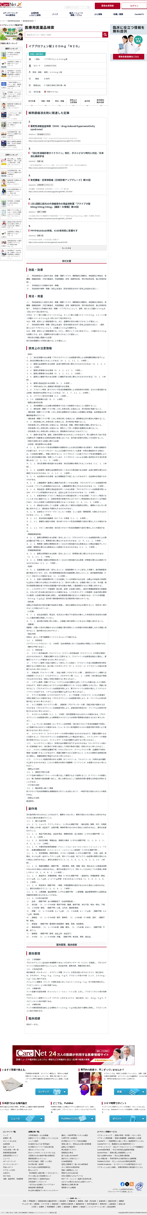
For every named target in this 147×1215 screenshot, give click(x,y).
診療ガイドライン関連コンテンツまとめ (43, 1138)
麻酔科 (75, 1207)
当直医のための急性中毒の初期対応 (41, 1156)
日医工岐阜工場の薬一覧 (56, 85)
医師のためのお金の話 (69, 1173)
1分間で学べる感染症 (69, 1138)
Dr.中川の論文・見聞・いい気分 (40, 1161)
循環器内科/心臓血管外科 (47, 1201)
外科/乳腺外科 (92, 1204)
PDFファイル (52, 91)
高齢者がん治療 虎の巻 (70, 1185)
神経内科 (55, 1204)
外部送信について (34, 1212)
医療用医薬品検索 (14, 21)
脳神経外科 (80, 1204)
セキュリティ (44, 1212)
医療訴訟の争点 (67, 1153)
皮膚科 (41, 1207)
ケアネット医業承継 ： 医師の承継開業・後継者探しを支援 (119, 1138)
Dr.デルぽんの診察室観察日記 (39, 1167)
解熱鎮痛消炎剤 (28, 21)
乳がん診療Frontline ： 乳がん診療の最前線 (113, 1156)
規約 (16, 1212)
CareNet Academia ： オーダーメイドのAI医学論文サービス (119, 1164)
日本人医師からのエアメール (72, 1176)
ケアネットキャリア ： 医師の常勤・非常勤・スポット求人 (119, 1135)
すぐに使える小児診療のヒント (40, 1176)
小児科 (33, 1207)
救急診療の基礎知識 (35, 1187)
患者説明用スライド (10, 1156)
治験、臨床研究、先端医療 (13, 1179)
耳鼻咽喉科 (51, 1207)
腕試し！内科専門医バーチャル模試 (74, 1135)
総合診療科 (111, 1207)
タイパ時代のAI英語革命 (70, 1167)
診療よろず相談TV (68, 1147)
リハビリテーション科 (96, 1207)
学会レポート (8, 1167)
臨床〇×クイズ (8, 1147)
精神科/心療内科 (67, 1204)
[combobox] (63, 34)
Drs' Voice (7, 1176)
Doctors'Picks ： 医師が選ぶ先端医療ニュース (114, 1153)
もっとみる (66, 248)
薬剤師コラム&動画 (68, 1187)
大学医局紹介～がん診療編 (38, 1135)
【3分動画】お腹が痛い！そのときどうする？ (44, 1173)
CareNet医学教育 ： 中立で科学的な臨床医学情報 (115, 1150)
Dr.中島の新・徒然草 (36, 1164)
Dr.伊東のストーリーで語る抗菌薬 (74, 1141)
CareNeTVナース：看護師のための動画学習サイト (116, 1144)
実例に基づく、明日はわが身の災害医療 (76, 1144)
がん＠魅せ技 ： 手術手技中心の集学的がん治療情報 (116, 1158)
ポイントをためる (9, 1141)
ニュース (6, 1158)
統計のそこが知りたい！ (70, 1158)
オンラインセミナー (10, 1164)
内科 (24, 1201)
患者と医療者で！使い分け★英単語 (74, 1164)
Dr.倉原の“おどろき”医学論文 (39, 1144)
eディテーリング (9, 1161)
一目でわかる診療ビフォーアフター (41, 1185)
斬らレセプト (33, 1170)
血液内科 (102, 1201)
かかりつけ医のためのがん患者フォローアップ (77, 1182)
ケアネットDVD (9, 1170)
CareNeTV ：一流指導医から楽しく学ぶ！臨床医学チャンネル (120, 1141)
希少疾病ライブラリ (68, 1150)
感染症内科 (112, 1201)
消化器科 (62, 1201)
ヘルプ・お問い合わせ (7, 1212)
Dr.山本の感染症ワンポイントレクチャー (43, 1190)
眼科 (59, 1207)
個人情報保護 (23, 1212)
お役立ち (6, 1173)
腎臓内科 (72, 1201)
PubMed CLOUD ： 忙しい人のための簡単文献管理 (116, 1161)
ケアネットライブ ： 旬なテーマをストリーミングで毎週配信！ (121, 1147)
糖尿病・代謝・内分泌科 (87, 1201)
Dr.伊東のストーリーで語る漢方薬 (41, 1147)
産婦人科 (122, 1204)
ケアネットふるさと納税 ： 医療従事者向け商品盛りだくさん (120, 1167)
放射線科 (67, 1207)
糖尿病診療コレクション (37, 1158)
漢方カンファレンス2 (36, 1150)
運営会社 (52, 1212)
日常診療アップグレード (37, 1182)
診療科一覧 (7, 1138)
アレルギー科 (27, 1204)
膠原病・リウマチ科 (41, 1204)
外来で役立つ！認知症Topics (39, 1179)
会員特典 (6, 1144)
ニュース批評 (33, 1141)
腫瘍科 (121, 1201)
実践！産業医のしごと (69, 1170)
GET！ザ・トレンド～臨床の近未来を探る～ (77, 1179)
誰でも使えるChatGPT (69, 1156)
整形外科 (103, 1204)
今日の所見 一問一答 (11, 1150)
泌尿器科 (112, 1204)
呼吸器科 (32, 1201)
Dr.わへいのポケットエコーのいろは (41, 1153)
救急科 (83, 1207)
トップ (2, 21)
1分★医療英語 (66, 1161)
